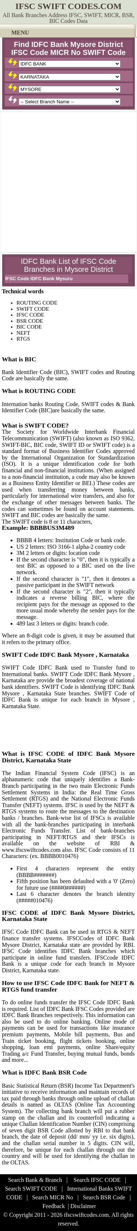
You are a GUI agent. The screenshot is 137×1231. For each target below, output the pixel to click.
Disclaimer (83, 1206)
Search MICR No (52, 1197)
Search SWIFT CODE (31, 1189)
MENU (20, 32)
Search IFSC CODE (97, 1180)
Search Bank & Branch (35, 1180)
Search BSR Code (104, 1197)
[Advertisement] (68, 182)
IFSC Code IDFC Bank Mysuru (39, 278)
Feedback (53, 1206)
